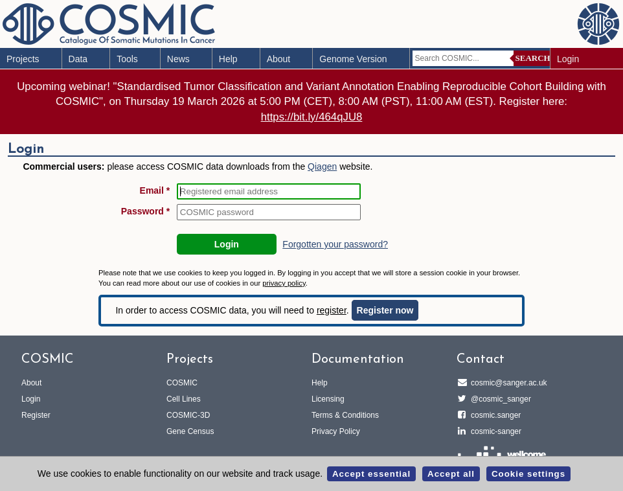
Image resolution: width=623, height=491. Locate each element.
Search (532, 58)
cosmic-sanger (494, 431)
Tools (127, 59)
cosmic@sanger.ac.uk (507, 382)
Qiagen (322, 166)
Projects (23, 59)
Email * (155, 190)
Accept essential (371, 474)
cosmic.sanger (494, 415)
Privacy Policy (336, 431)
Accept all (451, 474)
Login (568, 59)
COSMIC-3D (188, 415)
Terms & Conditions (345, 415)
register (331, 310)
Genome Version (353, 59)
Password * (145, 211)
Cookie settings (528, 474)
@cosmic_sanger (499, 399)
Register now (385, 310)
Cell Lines (183, 399)
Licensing (328, 399)
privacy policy (283, 283)
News (178, 59)
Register (36, 415)
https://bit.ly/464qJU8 (312, 117)
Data (78, 59)
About (279, 59)
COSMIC (182, 382)
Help (228, 59)
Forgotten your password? (335, 244)
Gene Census (190, 431)
